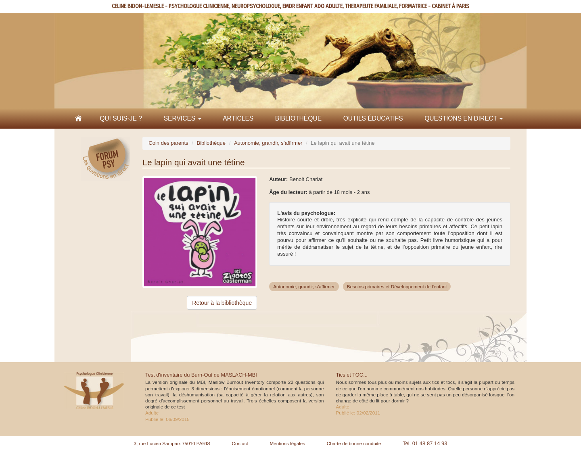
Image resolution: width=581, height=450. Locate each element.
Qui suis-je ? (121, 118)
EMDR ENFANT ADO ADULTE (312, 6)
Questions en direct (463, 118)
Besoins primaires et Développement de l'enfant (397, 286)
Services (182, 118)
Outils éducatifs (373, 118)
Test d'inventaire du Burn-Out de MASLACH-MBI (201, 375)
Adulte (152, 412)
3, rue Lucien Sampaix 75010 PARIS (172, 443)
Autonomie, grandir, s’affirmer (268, 143)
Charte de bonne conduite (354, 443)
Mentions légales (287, 443)
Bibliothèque (298, 118)
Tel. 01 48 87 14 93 (425, 443)
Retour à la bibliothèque (222, 303)
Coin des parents (168, 143)
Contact (240, 443)
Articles (238, 118)
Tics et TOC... (352, 375)
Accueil (78, 118)
